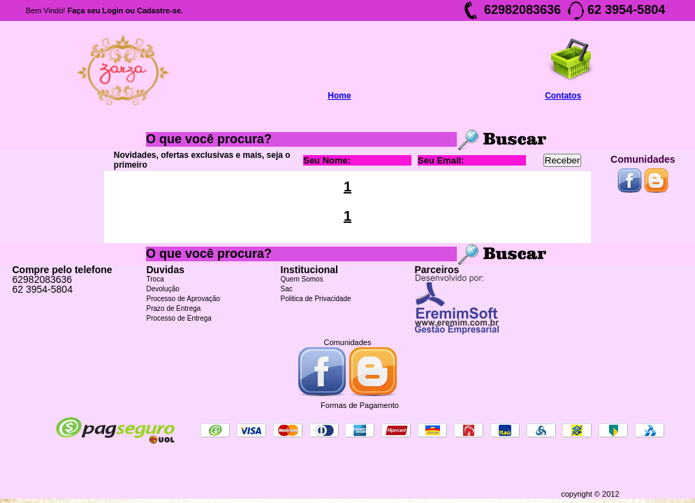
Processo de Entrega (179, 318)
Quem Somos (302, 279)
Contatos (563, 96)
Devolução (163, 289)
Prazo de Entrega (174, 308)
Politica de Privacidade (316, 298)
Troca (155, 279)
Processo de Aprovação (184, 298)
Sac (287, 289)
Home (339, 96)
